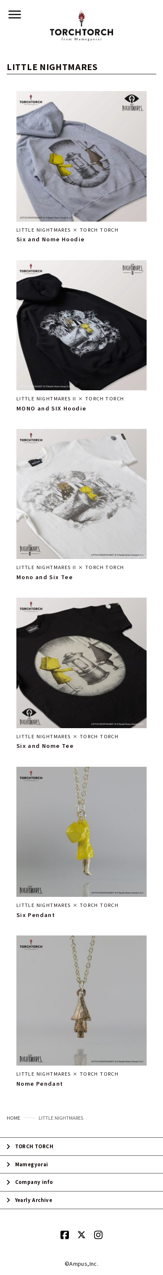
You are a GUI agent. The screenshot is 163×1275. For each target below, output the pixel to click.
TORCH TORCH (34, 1146)
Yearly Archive (34, 1200)
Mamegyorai (31, 1164)
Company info (34, 1182)
